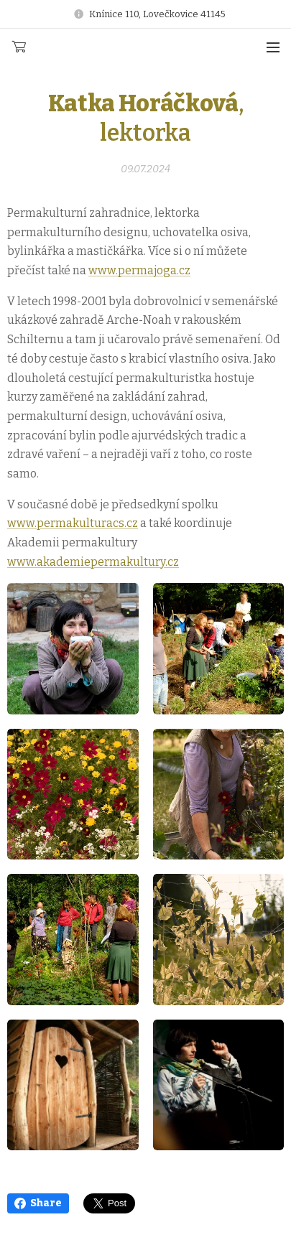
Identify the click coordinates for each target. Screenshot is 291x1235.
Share (38, 1203)
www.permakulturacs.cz (72, 523)
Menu (273, 47)
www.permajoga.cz (139, 270)
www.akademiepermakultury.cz (93, 561)
